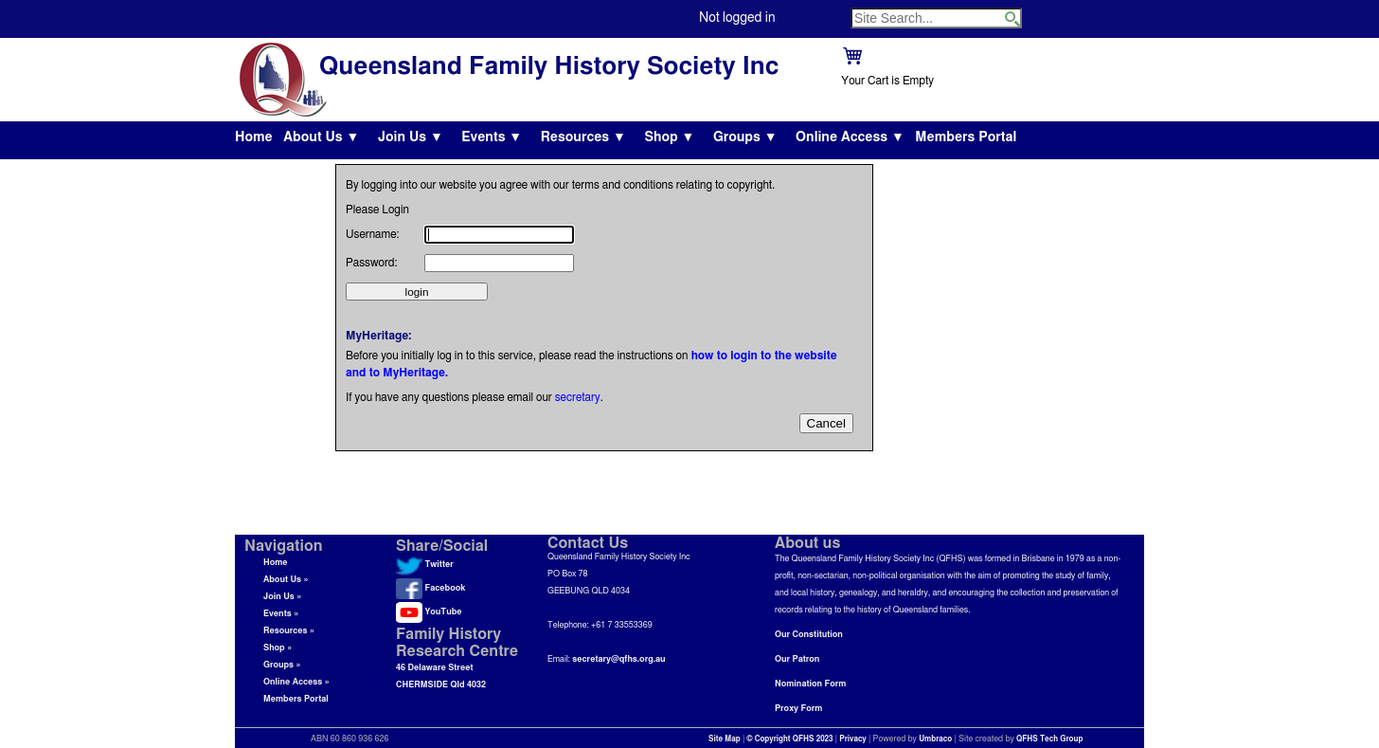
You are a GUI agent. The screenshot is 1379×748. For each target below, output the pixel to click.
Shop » (277, 648)
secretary (577, 397)
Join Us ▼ (410, 137)
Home (254, 137)
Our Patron (797, 659)
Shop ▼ (669, 137)
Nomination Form (810, 684)
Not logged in (737, 18)
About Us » (286, 579)
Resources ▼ (583, 137)
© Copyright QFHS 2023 (790, 739)
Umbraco (935, 739)
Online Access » (296, 682)
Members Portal (965, 137)
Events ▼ (491, 137)
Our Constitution (809, 634)
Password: (371, 262)
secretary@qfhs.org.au (618, 659)
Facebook (430, 588)
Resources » (288, 631)
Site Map (724, 739)
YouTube (428, 612)
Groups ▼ (745, 137)
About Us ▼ (321, 137)
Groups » (282, 665)
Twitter (425, 564)
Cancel (827, 423)
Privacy (853, 739)
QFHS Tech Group (1049, 739)
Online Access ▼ (850, 137)
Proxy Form (798, 708)
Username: (373, 234)
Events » (280, 614)
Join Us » (282, 597)
